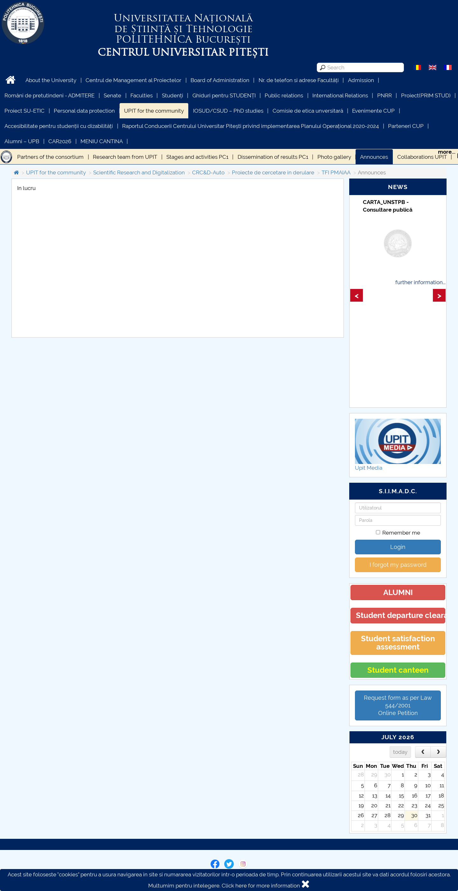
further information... (420, 282)
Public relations (284, 95)
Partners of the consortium (50, 157)
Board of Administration (220, 80)
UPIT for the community (154, 111)
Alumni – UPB (21, 141)
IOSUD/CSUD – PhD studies (228, 111)
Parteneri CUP (406, 126)
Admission (361, 80)
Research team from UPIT (125, 157)
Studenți (172, 95)
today (400, 752)
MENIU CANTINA (101, 141)
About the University (50, 80)
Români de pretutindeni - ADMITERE (49, 95)
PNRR (384, 95)
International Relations (340, 95)
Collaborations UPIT (422, 157)
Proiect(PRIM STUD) (426, 95)
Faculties (141, 95)
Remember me (398, 533)
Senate (112, 95)
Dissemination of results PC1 (273, 157)
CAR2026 (59, 141)
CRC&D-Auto (208, 172)
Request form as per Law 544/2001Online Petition (398, 705)
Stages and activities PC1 (197, 157)
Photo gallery (334, 157)
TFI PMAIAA (336, 172)
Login (398, 547)
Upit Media (368, 468)
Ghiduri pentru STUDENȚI (224, 95)
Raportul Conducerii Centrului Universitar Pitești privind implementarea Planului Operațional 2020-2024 (250, 126)
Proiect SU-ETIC (24, 111)
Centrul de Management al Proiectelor (133, 80)
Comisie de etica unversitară (308, 111)
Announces (374, 157)
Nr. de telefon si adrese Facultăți (299, 80)
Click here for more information (261, 885)
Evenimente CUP (373, 111)
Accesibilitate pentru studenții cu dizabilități (58, 126)
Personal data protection (84, 111)
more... (446, 151)
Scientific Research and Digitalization (139, 172)
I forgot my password (398, 564)
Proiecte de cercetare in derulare (273, 172)
